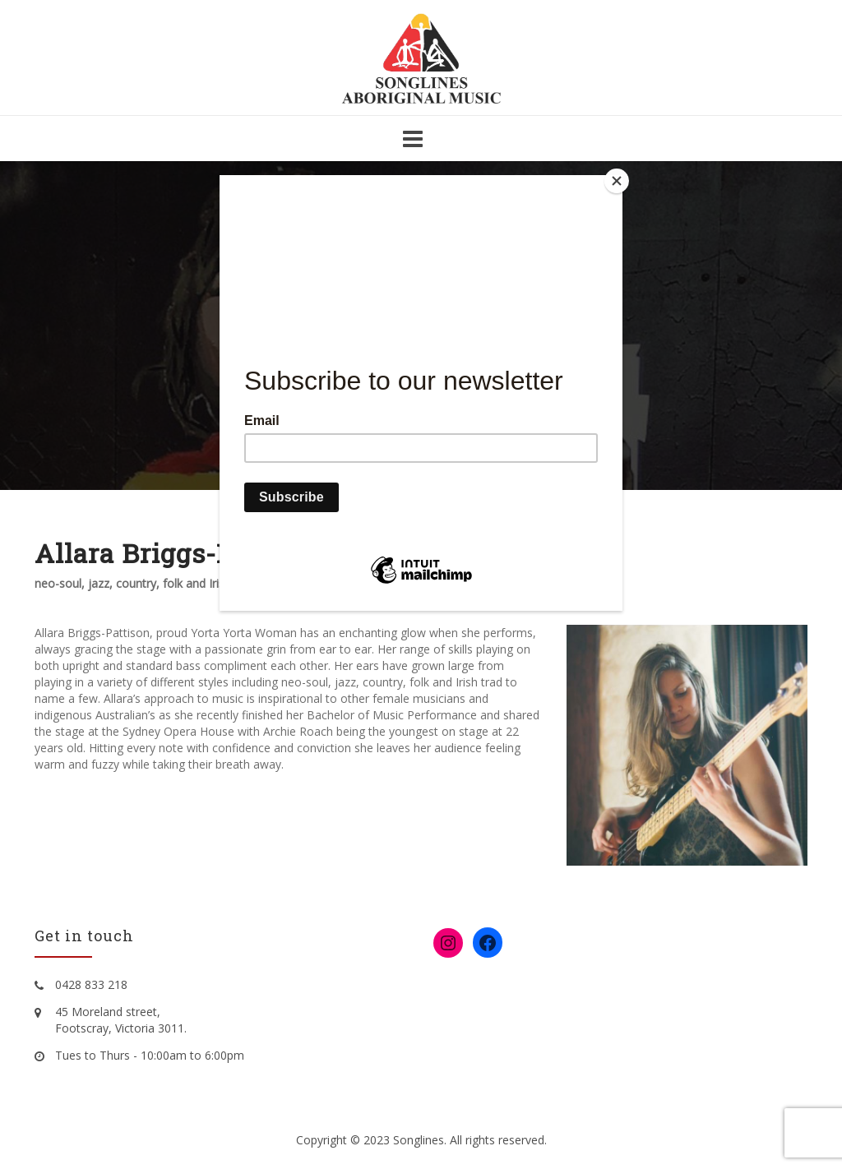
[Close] (618, 179)
